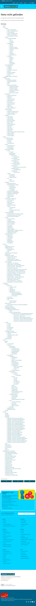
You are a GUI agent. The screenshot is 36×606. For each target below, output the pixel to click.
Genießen (22, 519)
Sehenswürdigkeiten (6, 524)
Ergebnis (22, 536)
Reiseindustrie (23, 554)
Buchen (21, 529)
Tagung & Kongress (6, 563)
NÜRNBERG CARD (24, 537)
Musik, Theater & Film (6, 536)
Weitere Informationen (7, 508)
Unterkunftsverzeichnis (25, 534)
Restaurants (23, 522)
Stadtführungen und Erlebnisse (8, 526)
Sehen (3, 519)
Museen (4, 520)
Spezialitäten (23, 520)
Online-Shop (23, 541)
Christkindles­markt (6, 559)
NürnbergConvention (24, 558)
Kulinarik (4, 558)
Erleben (3, 529)
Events (4, 534)
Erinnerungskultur (6, 551)
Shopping (4, 537)
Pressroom (22, 553)
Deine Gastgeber (24, 544)
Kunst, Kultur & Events (7, 553)
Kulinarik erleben (24, 524)
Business (4, 561)
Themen (3, 549)
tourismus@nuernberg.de (9, 585)
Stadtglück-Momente (6, 544)
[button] (6, 481)
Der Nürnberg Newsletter (7, 513)
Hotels (22, 532)
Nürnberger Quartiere (7, 546)
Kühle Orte (4, 531)
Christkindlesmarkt (6, 532)
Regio (3, 556)
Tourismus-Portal (24, 551)
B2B (20, 549)
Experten (22, 526)
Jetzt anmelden (27, 513)
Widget (22, 531)
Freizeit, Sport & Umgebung (8, 539)
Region (4, 522)
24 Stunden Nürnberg (6, 541)
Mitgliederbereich (24, 556)
